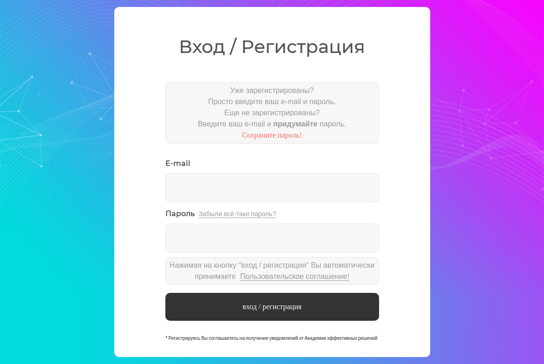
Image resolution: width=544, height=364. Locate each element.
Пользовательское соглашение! (294, 276)
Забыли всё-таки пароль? (237, 214)
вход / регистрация (272, 307)
